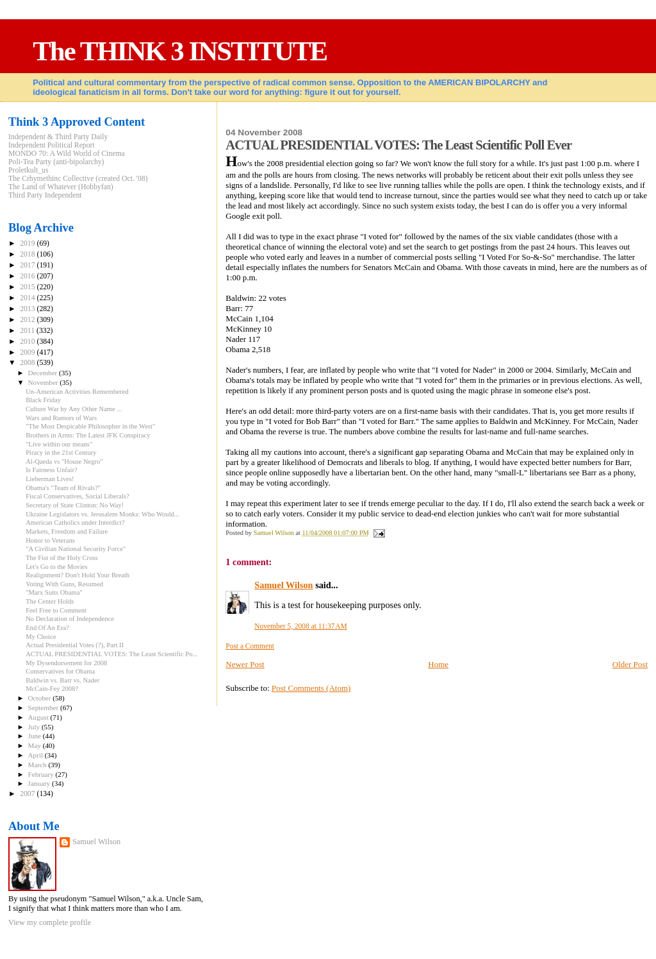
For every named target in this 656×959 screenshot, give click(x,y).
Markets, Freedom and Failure (67, 531)
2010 (28, 341)
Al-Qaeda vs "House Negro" (64, 461)
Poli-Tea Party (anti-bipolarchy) (56, 162)
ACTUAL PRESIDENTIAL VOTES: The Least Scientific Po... (111, 654)
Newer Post (245, 664)
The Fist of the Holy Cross (62, 557)
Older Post (630, 664)
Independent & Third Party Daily (58, 137)
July (35, 727)
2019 (28, 243)
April (36, 755)
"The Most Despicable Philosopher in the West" (90, 426)
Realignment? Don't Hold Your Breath (77, 575)
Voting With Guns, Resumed (64, 584)
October (40, 698)
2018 (28, 254)
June (35, 736)
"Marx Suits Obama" (54, 592)
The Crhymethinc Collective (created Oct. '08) (78, 178)
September (44, 707)
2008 (28, 363)
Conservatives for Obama (60, 671)
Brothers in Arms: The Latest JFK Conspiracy (88, 435)
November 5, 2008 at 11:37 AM (300, 626)
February (42, 774)
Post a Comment (250, 646)
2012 (28, 320)
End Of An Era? (47, 627)
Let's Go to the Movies (57, 566)
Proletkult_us (28, 170)
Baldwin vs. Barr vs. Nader (62, 680)
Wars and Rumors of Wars (61, 417)
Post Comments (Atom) (311, 688)
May (35, 745)
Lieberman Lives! (50, 478)
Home (438, 664)
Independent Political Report (51, 145)
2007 (28, 794)
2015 (28, 287)
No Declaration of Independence (70, 618)
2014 (28, 298)
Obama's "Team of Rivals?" (63, 487)
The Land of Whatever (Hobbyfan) (60, 187)
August (39, 717)
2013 (28, 309)
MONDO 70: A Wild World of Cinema (66, 153)
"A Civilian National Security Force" (76, 548)
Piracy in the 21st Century (61, 452)
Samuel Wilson (283, 585)
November (44, 382)
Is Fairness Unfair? (52, 469)
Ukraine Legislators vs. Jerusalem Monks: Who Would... (102, 514)
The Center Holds (50, 601)
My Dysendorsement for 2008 (66, 662)
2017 (28, 265)
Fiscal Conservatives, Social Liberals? (77, 496)
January (40, 783)
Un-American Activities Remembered (77, 391)
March (38, 764)
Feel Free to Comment (56, 610)
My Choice (41, 636)
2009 (28, 352)
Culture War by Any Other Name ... (74, 408)
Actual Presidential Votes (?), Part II (75, 645)
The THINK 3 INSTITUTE (180, 51)
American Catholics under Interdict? (75, 522)
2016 (28, 276)
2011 (28, 331)
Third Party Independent (45, 195)
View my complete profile (49, 922)
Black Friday (43, 399)
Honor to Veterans (50, 540)
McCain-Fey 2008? (52, 688)
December (44, 373)
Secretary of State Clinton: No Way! (75, 505)
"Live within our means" (59, 444)
